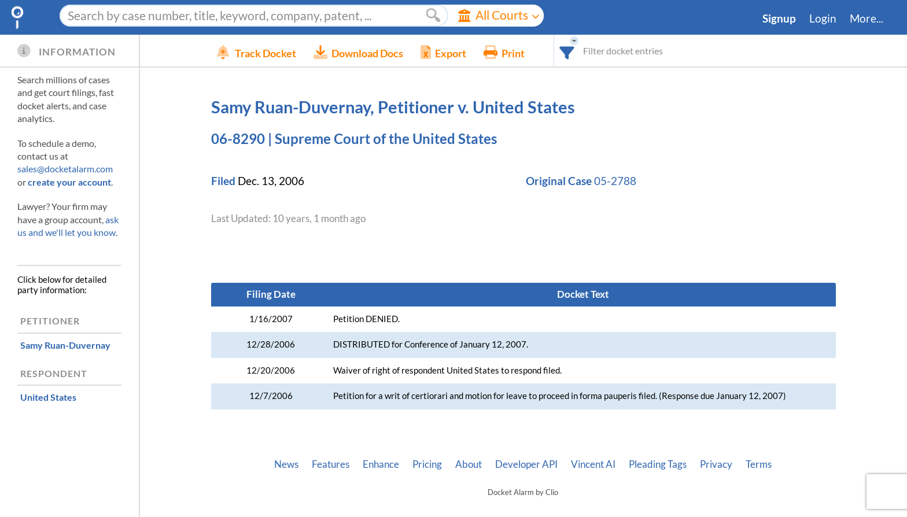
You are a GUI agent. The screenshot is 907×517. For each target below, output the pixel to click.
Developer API (526, 464)
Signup (779, 18)
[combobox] (584, 51)
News (286, 464)
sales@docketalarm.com (65, 168)
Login (822, 18)
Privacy (716, 464)
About (468, 464)
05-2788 (615, 181)
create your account (69, 181)
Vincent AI (593, 464)
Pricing (427, 464)
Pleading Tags (658, 464)
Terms (759, 464)
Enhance (381, 464)
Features (330, 464)
